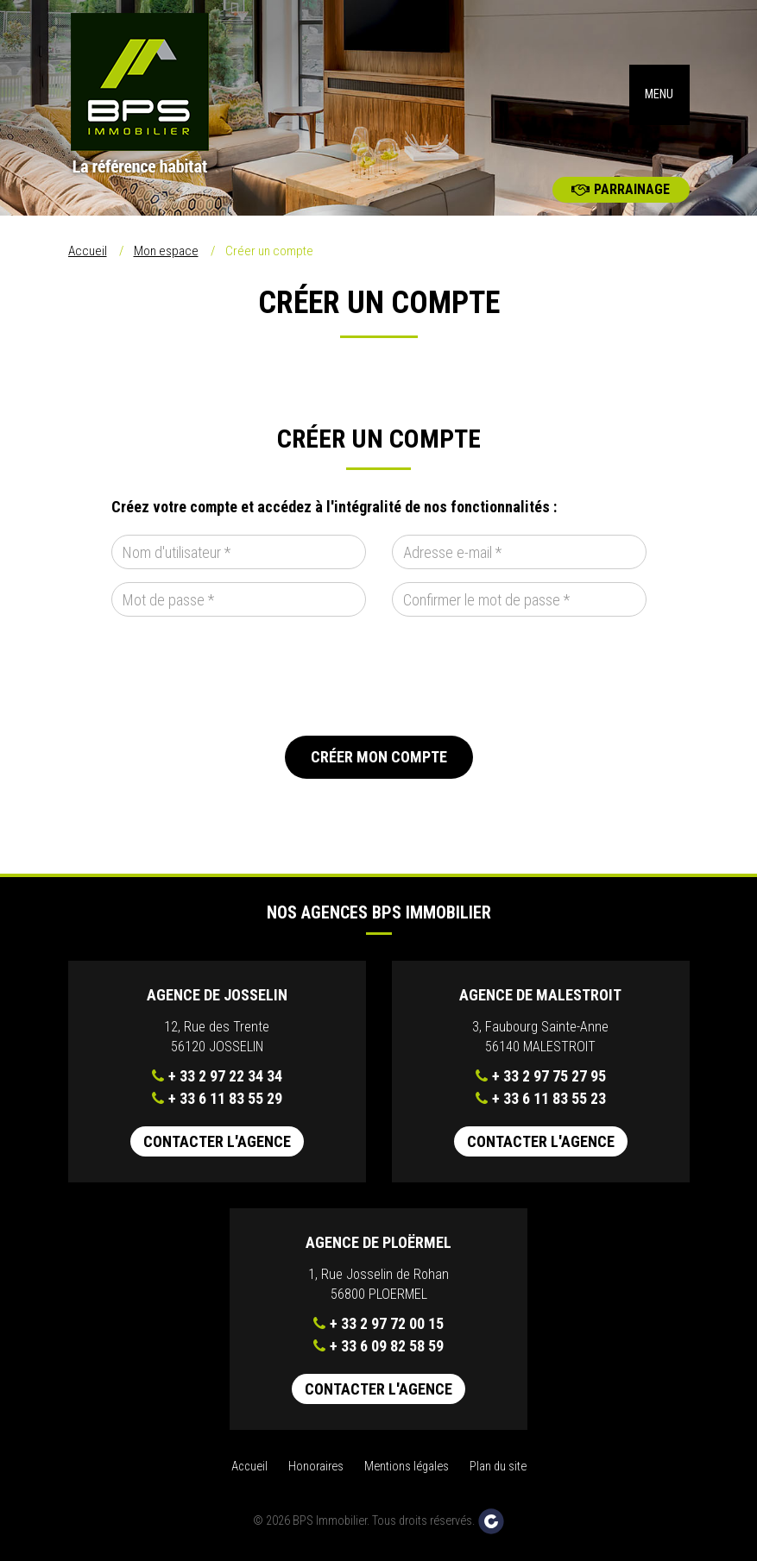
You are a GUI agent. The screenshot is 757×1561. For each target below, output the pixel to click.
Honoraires (316, 1466)
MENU (659, 94)
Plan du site (498, 1466)
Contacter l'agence (217, 1141)
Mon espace (166, 251)
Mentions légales (406, 1466)
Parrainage (620, 189)
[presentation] (242, 676)
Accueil (87, 251)
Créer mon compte (379, 757)
